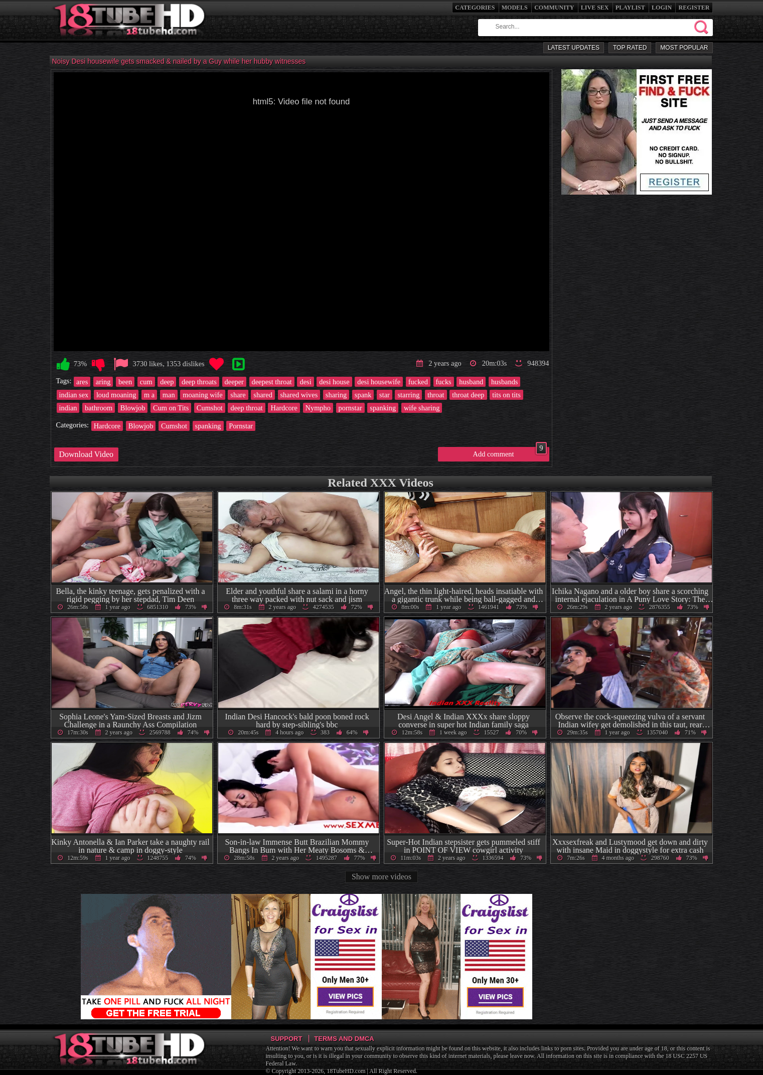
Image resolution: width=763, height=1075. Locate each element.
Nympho (318, 408)
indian (68, 408)
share (237, 395)
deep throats (199, 382)
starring (408, 395)
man (169, 395)
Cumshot (210, 408)
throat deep (468, 395)
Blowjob (132, 408)
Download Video (86, 454)
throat (435, 395)
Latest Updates (573, 47)
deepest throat (272, 382)
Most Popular (684, 47)
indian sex (74, 395)
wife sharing (422, 408)
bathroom (98, 408)
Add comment (510, 452)
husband (471, 382)
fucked (418, 382)
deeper (234, 382)
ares (82, 382)
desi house (334, 382)
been (125, 382)
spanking (383, 408)
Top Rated (630, 47)
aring (103, 382)
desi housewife (378, 382)
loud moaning (116, 395)
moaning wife (203, 395)
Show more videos (381, 876)
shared (262, 395)
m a (149, 395)
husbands (504, 382)
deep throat (246, 408)
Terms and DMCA (344, 1038)
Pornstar (241, 426)
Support (286, 1038)
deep (167, 382)
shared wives (299, 395)
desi (305, 382)
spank (363, 395)
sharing (336, 395)
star (384, 395)
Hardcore (283, 408)
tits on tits (506, 395)
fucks (443, 382)
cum (146, 382)
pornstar (350, 408)
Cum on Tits (171, 408)
